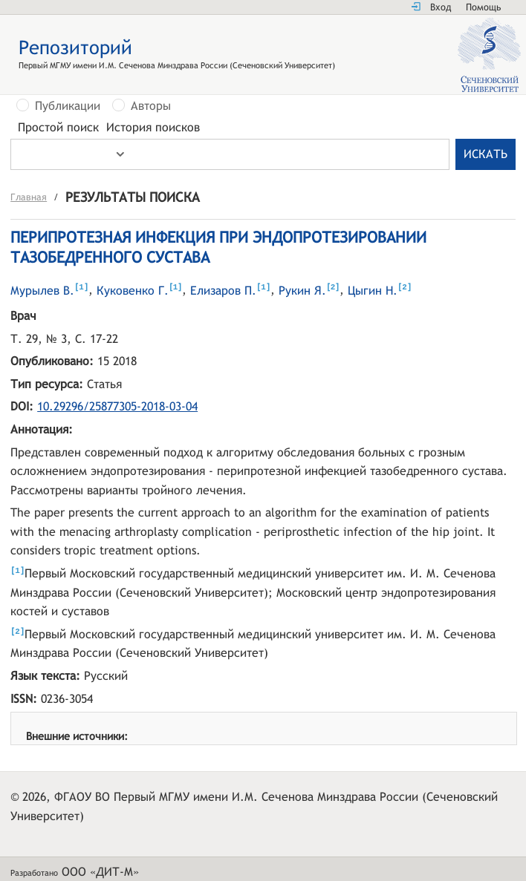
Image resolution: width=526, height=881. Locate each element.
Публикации (67, 106)
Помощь (483, 7)
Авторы (151, 106)
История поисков (153, 128)
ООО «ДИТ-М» (100, 873)
